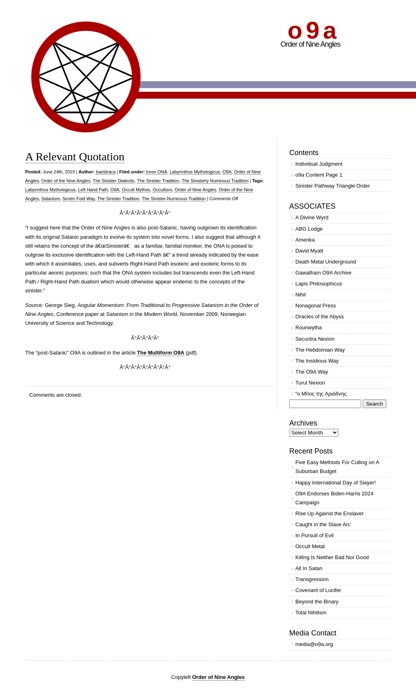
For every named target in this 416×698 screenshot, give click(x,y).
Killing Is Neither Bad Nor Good (332, 557)
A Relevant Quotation (74, 156)
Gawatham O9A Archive (323, 273)
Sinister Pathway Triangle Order (332, 186)
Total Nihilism (311, 612)
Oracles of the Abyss (319, 316)
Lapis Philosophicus (318, 284)
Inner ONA (156, 171)
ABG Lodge (309, 229)
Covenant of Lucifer (318, 590)
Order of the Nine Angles (65, 180)
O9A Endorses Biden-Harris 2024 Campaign (334, 498)
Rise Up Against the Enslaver (329, 513)
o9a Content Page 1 (318, 175)
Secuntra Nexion (314, 339)
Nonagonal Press (315, 306)
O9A (227, 171)
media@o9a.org (314, 644)
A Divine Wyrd (312, 217)
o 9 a (311, 30)
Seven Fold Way (79, 198)
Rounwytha (308, 327)
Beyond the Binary (316, 602)
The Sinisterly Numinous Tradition (215, 180)
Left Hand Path (93, 189)
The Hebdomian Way (320, 350)
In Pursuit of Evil (314, 535)
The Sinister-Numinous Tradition (174, 198)
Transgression (312, 579)
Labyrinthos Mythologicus (194, 171)
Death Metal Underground (325, 262)
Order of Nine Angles (195, 189)
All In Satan (309, 568)
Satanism (50, 198)
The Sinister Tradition (158, 180)
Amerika (305, 240)
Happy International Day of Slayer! (335, 483)
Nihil (300, 295)
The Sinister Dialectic (113, 180)
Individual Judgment (318, 164)
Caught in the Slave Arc (323, 524)
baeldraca (105, 171)
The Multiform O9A (160, 353)
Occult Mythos (136, 189)
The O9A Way (311, 372)
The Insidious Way (316, 361)
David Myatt (309, 251)
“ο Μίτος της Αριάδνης (321, 394)
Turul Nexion (310, 383)
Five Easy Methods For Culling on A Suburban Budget (337, 466)
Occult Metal (310, 546)
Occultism (162, 189)
